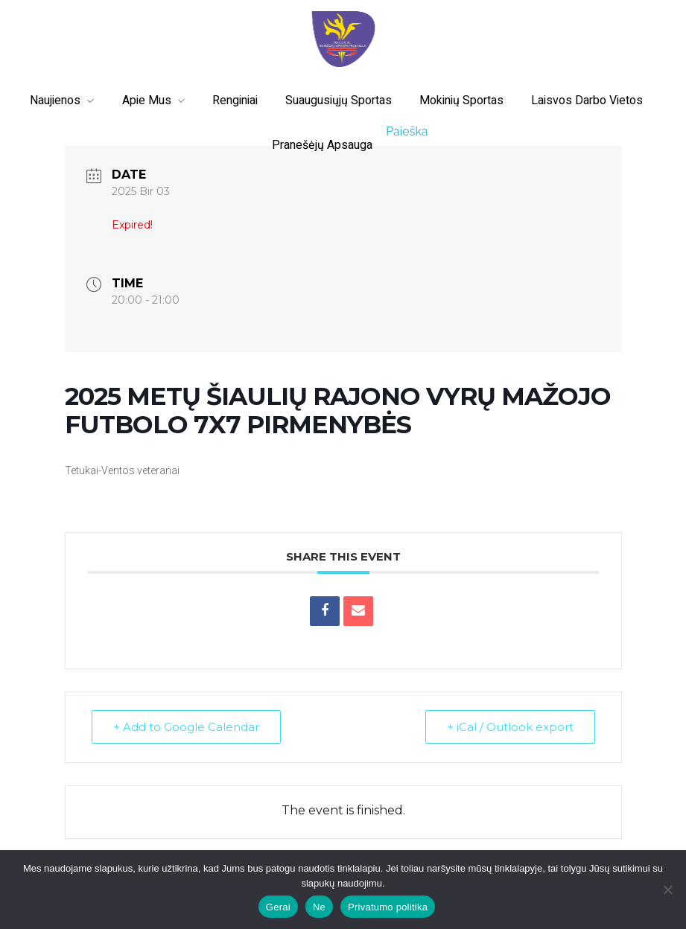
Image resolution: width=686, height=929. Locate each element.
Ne (319, 907)
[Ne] (667, 889)
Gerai (278, 907)
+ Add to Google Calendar (186, 727)
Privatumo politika (388, 907)
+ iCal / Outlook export (510, 727)
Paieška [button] (407, 131)
